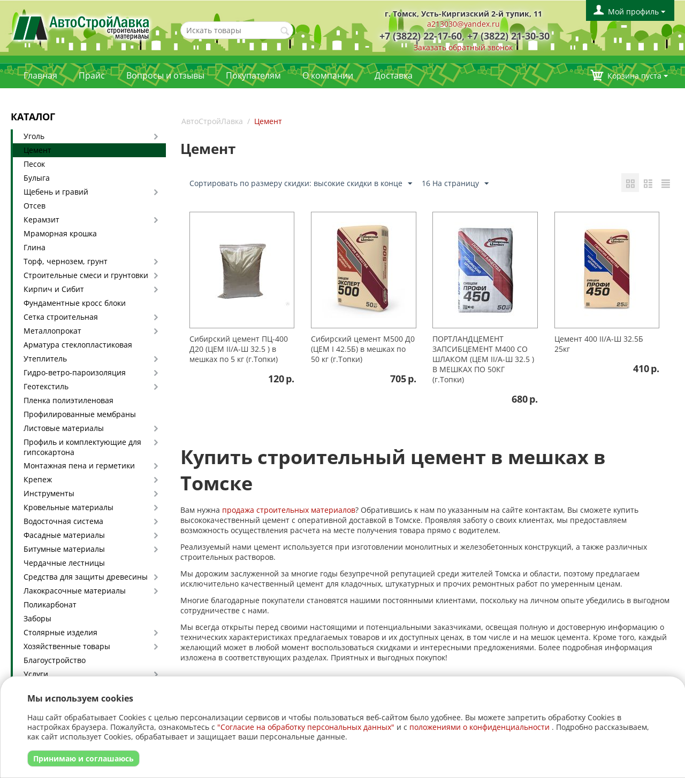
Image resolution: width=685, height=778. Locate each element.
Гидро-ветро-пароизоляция (75, 372)
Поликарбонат (50, 604)
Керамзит (41, 219)
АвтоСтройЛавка (212, 121)
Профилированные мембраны (80, 414)
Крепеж (38, 479)
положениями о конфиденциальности (479, 727)
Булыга (37, 178)
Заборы (37, 618)
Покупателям (253, 75)
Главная (40, 75)
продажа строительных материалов (288, 510)
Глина (34, 247)
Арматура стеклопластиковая (78, 345)
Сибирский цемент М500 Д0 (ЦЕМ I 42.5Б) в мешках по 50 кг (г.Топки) (363, 349)
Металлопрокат (52, 331)
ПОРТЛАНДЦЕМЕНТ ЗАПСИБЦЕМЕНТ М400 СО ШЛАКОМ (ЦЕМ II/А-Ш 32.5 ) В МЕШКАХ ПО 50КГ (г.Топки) (483, 359)
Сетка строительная (61, 317)
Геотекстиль (46, 386)
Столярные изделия (60, 632)
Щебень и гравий (56, 192)
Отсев (34, 206)
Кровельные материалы (68, 507)
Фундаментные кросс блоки (75, 303)
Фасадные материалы (64, 535)
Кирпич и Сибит (54, 289)
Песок (34, 164)
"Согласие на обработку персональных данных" (305, 727)
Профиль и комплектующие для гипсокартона (82, 447)
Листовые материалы (64, 428)
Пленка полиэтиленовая (68, 400)
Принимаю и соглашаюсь (83, 758)
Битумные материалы (64, 549)
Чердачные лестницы (64, 563)
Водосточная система (63, 521)
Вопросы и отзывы (165, 75)
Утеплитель (45, 358)
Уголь (34, 136)
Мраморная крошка (60, 233)
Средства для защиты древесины (86, 577)
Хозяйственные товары (67, 646)
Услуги (36, 674)
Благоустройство (55, 660)
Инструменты (49, 493)
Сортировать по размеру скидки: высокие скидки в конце (300, 183)
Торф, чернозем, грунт (66, 261)
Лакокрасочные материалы (75, 591)
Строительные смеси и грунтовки (86, 275)
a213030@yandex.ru (463, 24)
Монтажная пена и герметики (79, 465)
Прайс (92, 75)
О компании (327, 75)
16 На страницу (455, 183)
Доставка (394, 75)
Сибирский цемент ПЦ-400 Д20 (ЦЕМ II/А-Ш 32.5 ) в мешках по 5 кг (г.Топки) (238, 349)
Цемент (37, 150)
